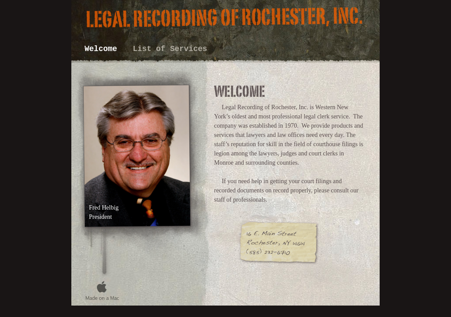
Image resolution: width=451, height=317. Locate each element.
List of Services (170, 48)
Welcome (103, 48)
